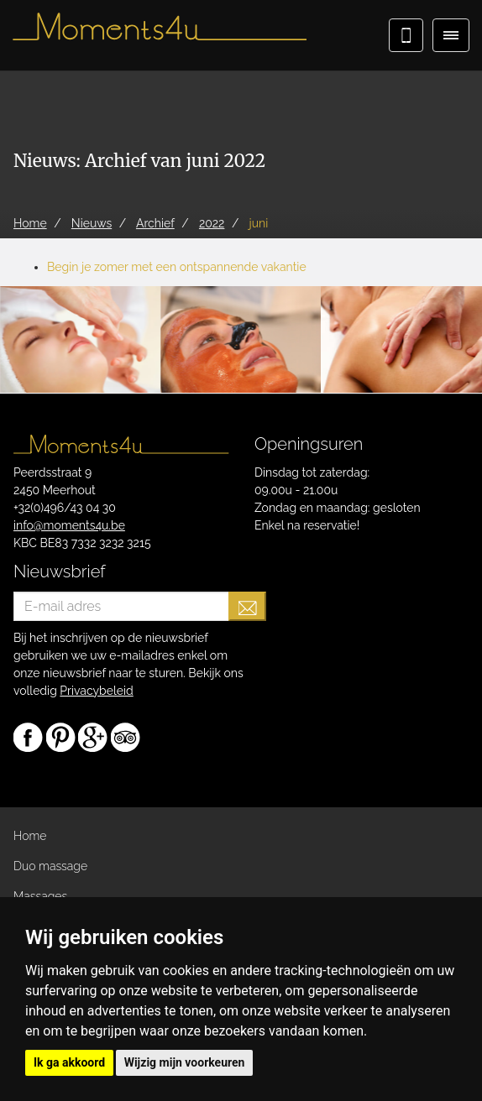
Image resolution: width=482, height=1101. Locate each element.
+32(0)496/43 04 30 (64, 507)
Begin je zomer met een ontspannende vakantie (176, 267)
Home (29, 836)
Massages (40, 896)
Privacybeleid (96, 690)
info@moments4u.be (69, 525)
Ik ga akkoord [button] (69, 1062)
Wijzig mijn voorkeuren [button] (184, 1062)
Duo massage (50, 866)
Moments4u (159, 34)
